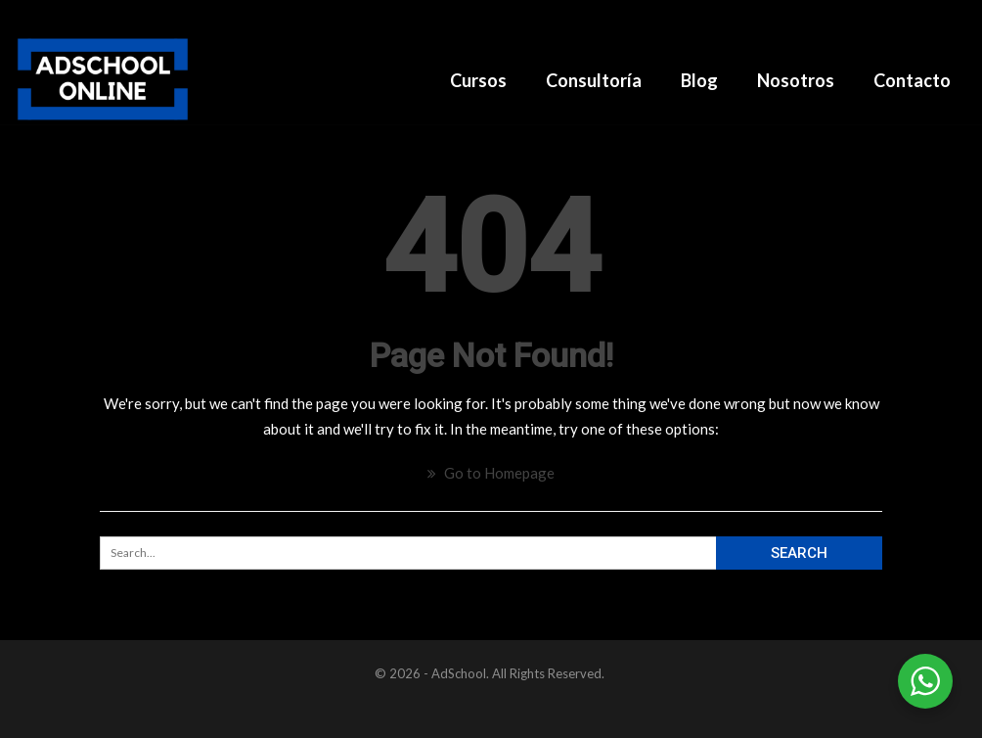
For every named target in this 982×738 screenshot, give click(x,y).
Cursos (478, 80)
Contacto (912, 80)
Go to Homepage (491, 473)
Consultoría (594, 80)
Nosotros (795, 80)
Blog (699, 80)
